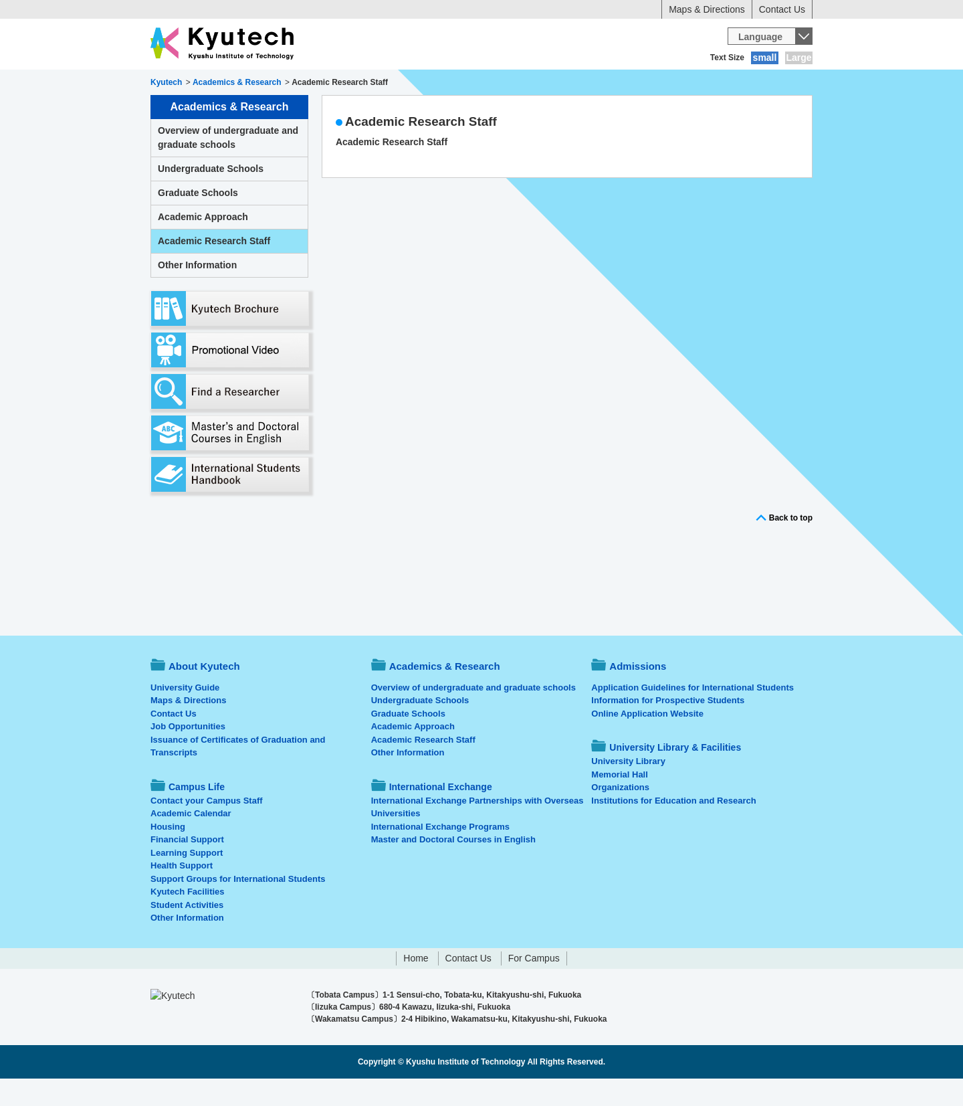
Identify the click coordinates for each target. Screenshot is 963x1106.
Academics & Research (306, 83)
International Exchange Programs (440, 854)
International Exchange (596, 83)
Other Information (197, 292)
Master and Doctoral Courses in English (453, 867)
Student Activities (186, 932)
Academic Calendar (190, 841)
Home (415, 985)
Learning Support (186, 880)
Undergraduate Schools (210, 196)
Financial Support (187, 867)
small (765, 57)
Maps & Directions (707, 9)
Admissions (406, 83)
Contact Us (782, 9)
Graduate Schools (198, 220)
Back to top (791, 545)
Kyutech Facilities (187, 919)
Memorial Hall (619, 802)
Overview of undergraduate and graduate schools (228, 165)
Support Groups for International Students (237, 906)
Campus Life (487, 83)
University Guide (184, 715)
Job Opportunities (187, 754)
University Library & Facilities (737, 83)
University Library (628, 789)
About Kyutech (196, 83)
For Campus (534, 985)
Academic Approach (203, 244)
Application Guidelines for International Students (692, 715)
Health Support (181, 893)
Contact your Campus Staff (206, 828)
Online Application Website (647, 741)
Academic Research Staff (421, 149)
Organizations (620, 815)
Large (798, 57)
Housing (167, 854)
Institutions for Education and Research (673, 828)
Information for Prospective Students (667, 728)
